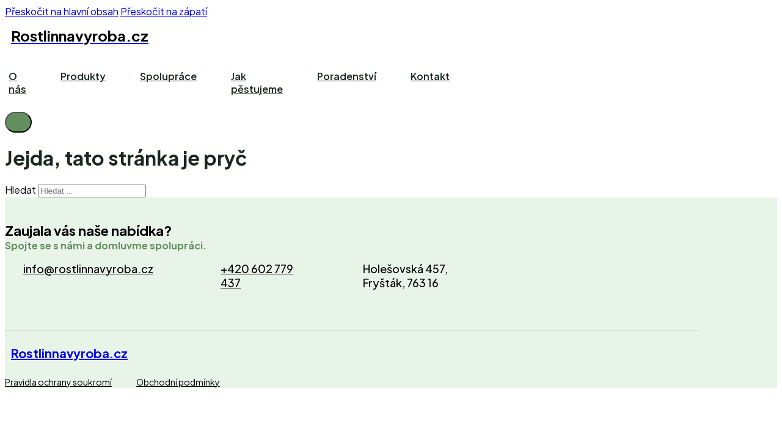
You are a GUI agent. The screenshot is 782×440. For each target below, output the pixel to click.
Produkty (83, 76)
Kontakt (430, 76)
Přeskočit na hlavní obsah (62, 11)
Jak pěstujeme (257, 82)
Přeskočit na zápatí (163, 11)
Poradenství (346, 76)
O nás (17, 82)
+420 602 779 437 (257, 276)
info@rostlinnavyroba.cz (88, 269)
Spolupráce (168, 76)
